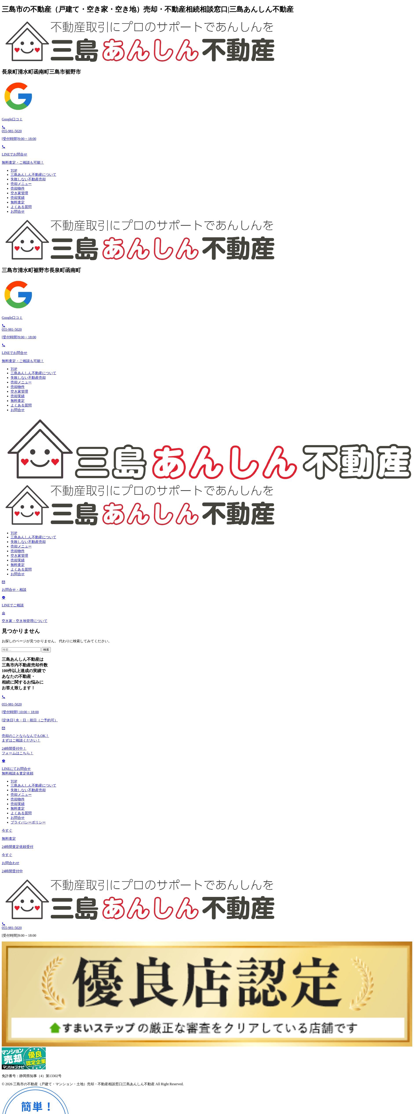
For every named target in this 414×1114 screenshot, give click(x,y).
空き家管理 (19, 193)
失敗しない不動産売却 (28, 179)
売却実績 (18, 198)
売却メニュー (21, 184)
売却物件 (18, 188)
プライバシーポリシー (28, 822)
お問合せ (18, 211)
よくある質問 (21, 207)
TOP (14, 170)
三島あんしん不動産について (33, 174)
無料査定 (18, 202)
